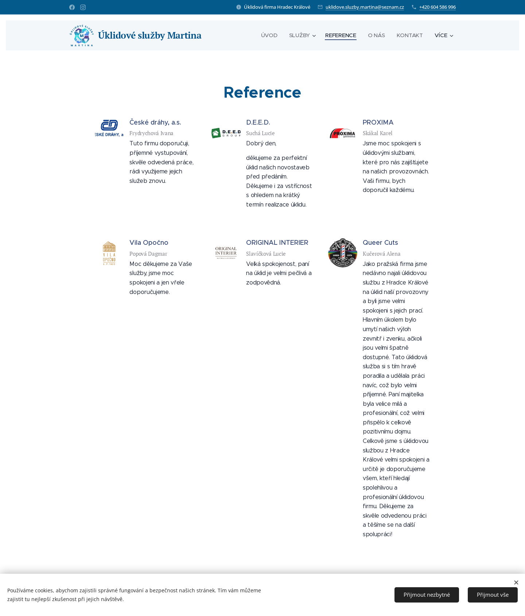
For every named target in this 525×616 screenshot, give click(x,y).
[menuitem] (268, 35)
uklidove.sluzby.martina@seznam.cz (365, 7)
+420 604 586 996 (437, 7)
